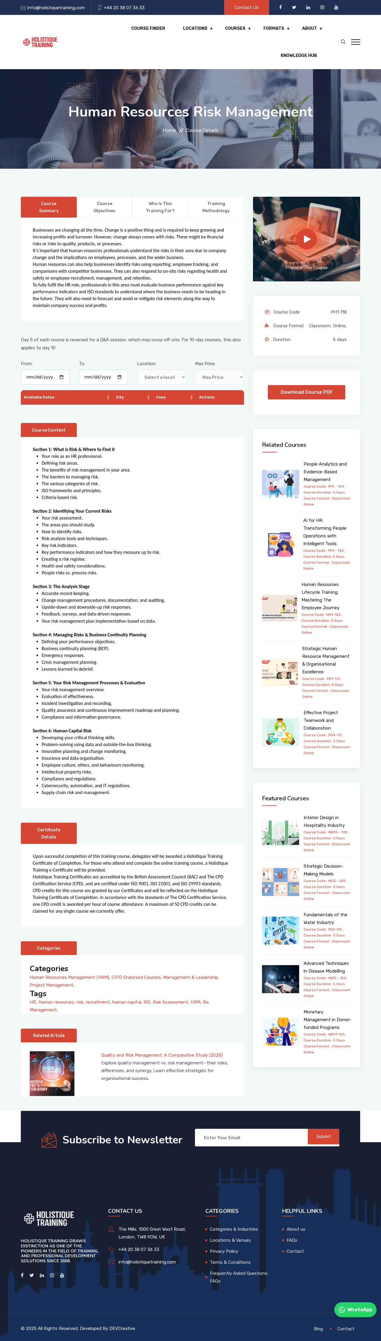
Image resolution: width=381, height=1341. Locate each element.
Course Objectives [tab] (104, 189)
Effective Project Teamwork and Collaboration (321, 702)
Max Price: (205, 345)
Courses (179, 32)
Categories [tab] (48, 937)
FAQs (292, 1236)
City (121, 378)
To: (82, 345)
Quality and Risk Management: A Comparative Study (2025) (162, 1051)
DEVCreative (122, 1325)
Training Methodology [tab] (216, 189)
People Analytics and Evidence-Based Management (325, 453)
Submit (320, 1134)
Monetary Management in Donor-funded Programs (327, 1001)
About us (296, 1225)
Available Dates (42, 378)
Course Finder (96, 32)
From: (26, 345)
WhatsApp (355, 1309)
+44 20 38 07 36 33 (124, 7)
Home (169, 111)
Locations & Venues (230, 1236)
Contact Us (247, 7)
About (248, 32)
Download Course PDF (306, 373)
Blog (318, 1325)
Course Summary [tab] (49, 189)
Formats (215, 32)
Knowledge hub (289, 32)
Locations (141, 32)
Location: (146, 345)
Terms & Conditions (230, 1258)
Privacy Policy (224, 1247)
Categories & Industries (234, 1225)
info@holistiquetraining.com (56, 7)
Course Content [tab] (48, 415)
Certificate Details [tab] (48, 822)
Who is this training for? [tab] (160, 189)
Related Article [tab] (48, 1028)
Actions (208, 378)
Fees (162, 378)
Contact (295, 1247)
